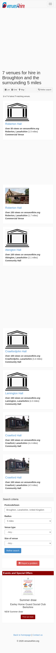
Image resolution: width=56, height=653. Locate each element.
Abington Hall (13, 249)
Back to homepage (22, 635)
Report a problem (28, 563)
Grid (14, 90)
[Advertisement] (28, 39)
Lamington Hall (14, 393)
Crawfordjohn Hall (16, 351)
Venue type (10, 527)
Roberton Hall (13, 123)
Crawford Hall (13, 435)
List (7, 90)
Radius (7, 516)
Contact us (38, 635)
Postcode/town (11, 505)
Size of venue (11, 538)
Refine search (44, 90)
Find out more (27, 617)
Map (21, 90)
